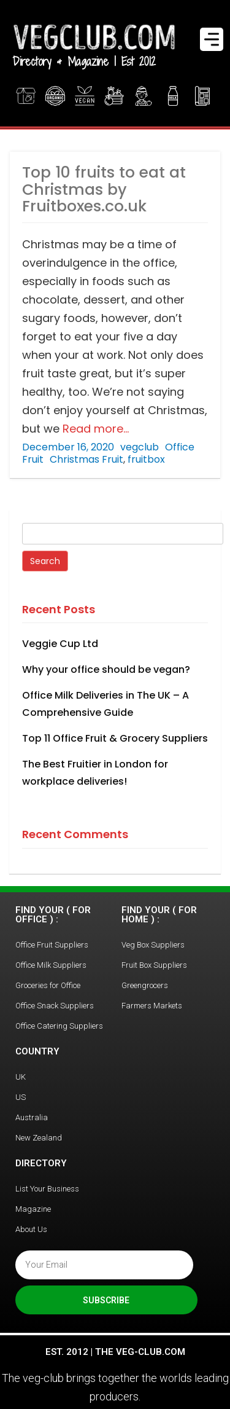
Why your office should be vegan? (106, 669)
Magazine (204, 96)
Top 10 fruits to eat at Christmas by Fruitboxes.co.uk (104, 189)
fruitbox (146, 459)
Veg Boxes (26, 96)
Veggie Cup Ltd (60, 644)
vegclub (139, 447)
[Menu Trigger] (211, 39)
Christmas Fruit (86, 459)
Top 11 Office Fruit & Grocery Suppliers (115, 738)
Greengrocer (143, 96)
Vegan (84, 96)
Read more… (94, 428)
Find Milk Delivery (173, 96)
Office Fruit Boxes (115, 96)
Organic (55, 96)
